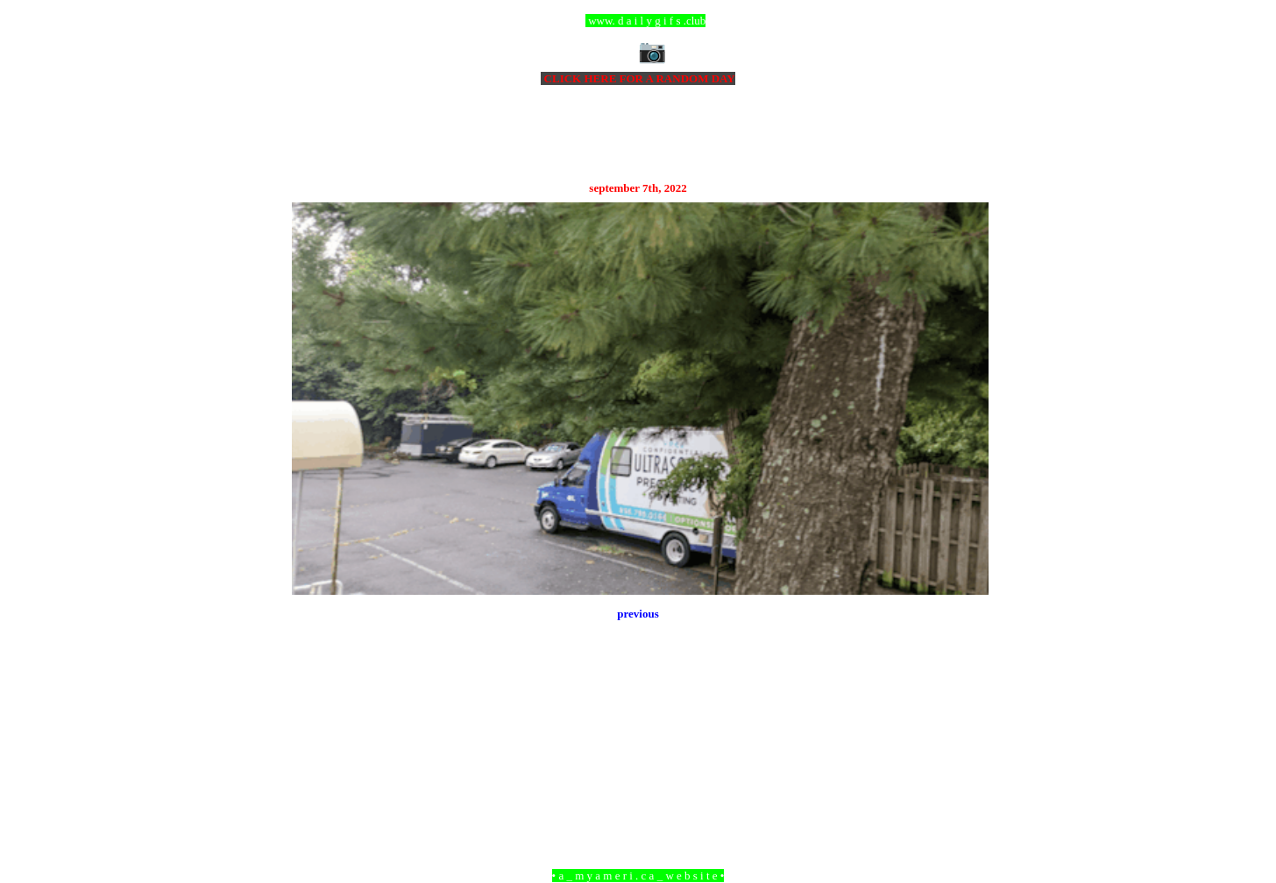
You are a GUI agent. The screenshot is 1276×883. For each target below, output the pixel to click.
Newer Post (313, 780)
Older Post (964, 780)
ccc (638, 20)
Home (641, 780)
